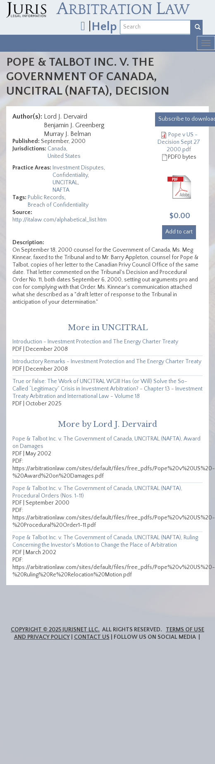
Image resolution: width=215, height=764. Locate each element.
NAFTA (61, 190)
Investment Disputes (78, 167)
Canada (57, 148)
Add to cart (179, 231)
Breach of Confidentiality (58, 205)
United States (64, 156)
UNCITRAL (65, 182)
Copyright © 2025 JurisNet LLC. (55, 629)
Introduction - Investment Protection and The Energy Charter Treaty (95, 341)
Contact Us (92, 637)
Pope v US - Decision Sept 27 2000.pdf (179, 142)
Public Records (46, 197)
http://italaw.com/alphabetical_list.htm (59, 220)
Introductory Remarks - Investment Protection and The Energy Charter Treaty (106, 361)
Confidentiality (70, 175)
